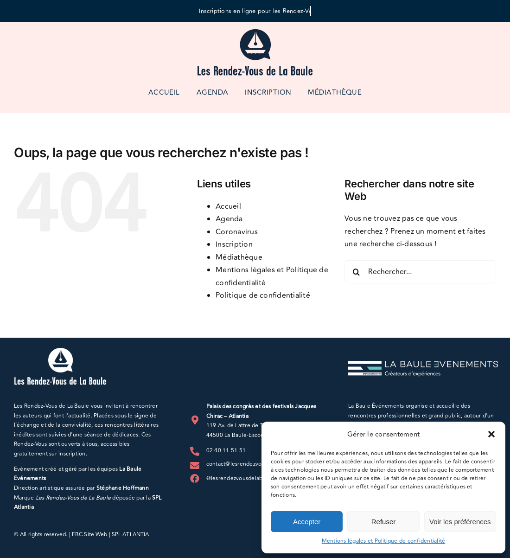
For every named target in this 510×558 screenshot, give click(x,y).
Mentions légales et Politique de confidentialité (384, 541)
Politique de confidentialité (263, 295)
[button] (491, 434)
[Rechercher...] (420, 271)
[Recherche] (356, 271)
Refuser (383, 522)
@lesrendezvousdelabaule (240, 478)
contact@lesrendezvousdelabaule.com (256, 464)
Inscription (234, 244)
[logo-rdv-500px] (255, 31)
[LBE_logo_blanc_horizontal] (423, 364)
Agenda (229, 218)
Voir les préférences (460, 522)
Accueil (228, 206)
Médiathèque (239, 257)
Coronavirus (237, 231)
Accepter (306, 522)
